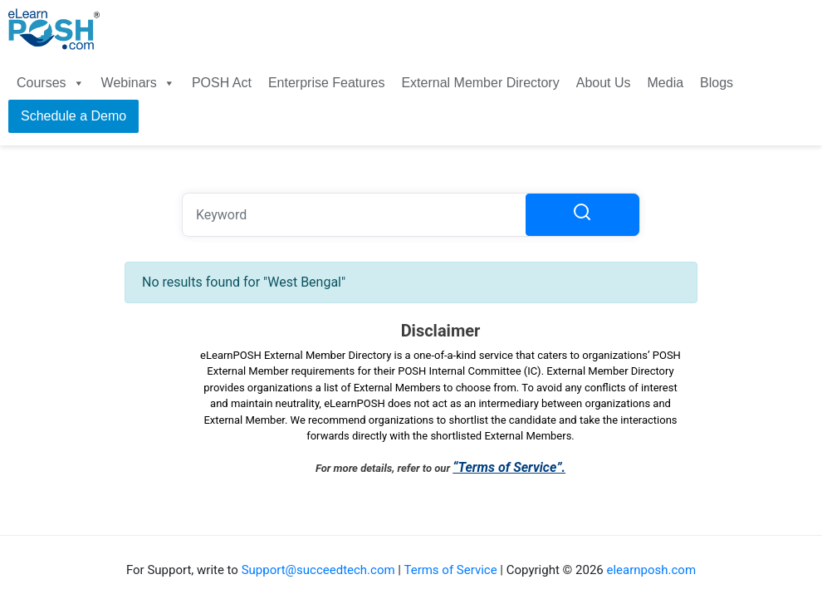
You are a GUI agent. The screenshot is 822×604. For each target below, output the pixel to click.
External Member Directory (480, 83)
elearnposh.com (651, 569)
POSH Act (222, 83)
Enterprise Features (326, 83)
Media (666, 83)
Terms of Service (450, 569)
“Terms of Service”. (509, 467)
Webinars (138, 83)
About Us (603, 83)
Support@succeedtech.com (318, 569)
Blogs (716, 83)
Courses (51, 83)
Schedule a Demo (73, 116)
